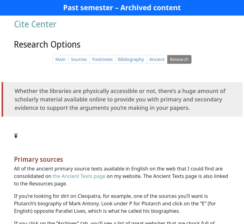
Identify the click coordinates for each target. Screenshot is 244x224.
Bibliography (131, 59)
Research (179, 59)
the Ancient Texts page (79, 176)
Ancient (157, 59)
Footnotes (102, 59)
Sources (79, 59)
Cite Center (35, 24)
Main (60, 59)
